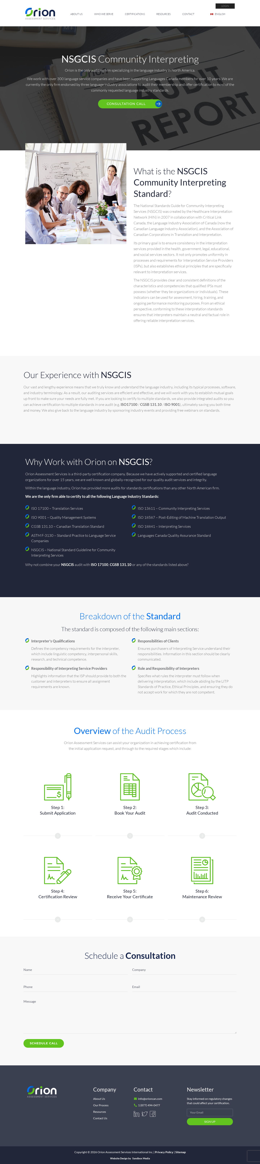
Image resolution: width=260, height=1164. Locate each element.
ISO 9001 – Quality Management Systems (63, 517)
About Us (76, 14)
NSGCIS (67, 564)
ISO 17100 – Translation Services (57, 508)
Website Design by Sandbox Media (130, 1158)
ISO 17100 (99, 564)
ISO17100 (129, 404)
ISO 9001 (172, 404)
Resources (163, 14)
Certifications (135, 14)
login (225, 5)
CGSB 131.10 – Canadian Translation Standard (67, 526)
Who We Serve (103, 14)
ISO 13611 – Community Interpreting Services (174, 508)
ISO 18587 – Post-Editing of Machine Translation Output (182, 517)
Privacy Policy (164, 1152)
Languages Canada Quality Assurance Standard (174, 535)
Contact (188, 14)
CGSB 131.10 (151, 404)
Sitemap (180, 1152)
